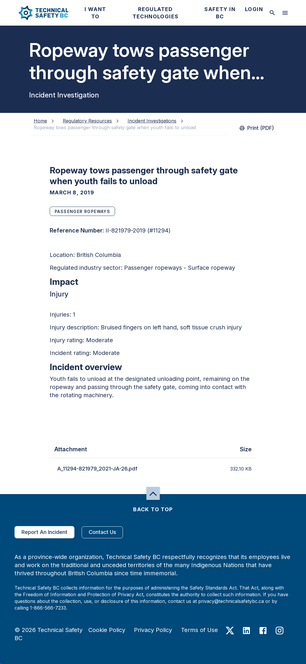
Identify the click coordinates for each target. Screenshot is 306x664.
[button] (39, 13)
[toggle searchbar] (272, 12)
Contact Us (102, 532)
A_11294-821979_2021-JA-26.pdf (97, 469)
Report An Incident (44, 532)
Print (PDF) (257, 128)
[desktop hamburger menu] (285, 12)
